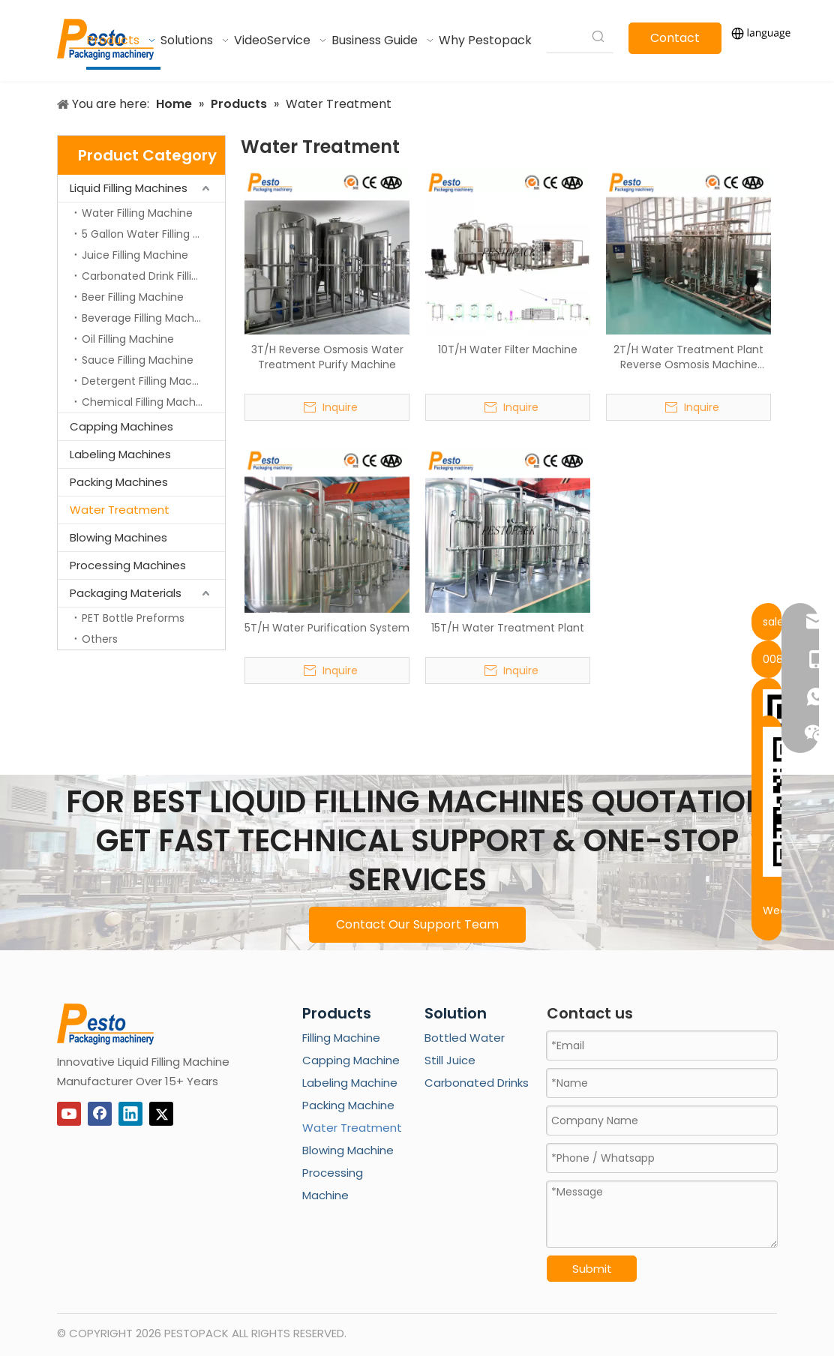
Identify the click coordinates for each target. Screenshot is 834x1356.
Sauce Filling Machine (138, 360)
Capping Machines (121, 426)
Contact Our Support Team (417, 924)
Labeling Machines (120, 454)
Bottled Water (464, 1038)
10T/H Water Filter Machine (508, 349)
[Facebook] (100, 1114)
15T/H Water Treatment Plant (507, 627)
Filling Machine (341, 1038)
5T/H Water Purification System (327, 627)
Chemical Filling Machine (147, 402)
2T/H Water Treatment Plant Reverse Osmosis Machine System (689, 357)
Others (100, 639)
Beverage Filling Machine (146, 318)
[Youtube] (69, 1114)
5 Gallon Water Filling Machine (153, 234)
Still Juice (450, 1060)
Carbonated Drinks (476, 1082)
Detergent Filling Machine (148, 381)
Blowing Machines (118, 537)
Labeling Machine (350, 1082)
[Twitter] (161, 1114)
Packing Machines (119, 482)
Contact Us (675, 41)
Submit (592, 1268)
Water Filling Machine (137, 213)
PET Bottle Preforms (133, 618)
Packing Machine (348, 1105)
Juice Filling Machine (135, 255)
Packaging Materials (126, 593)
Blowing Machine (348, 1150)
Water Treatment (120, 510)
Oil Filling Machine (128, 339)
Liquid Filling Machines (129, 188)
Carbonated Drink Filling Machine (153, 276)
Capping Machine (351, 1060)
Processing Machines (128, 565)
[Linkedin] (130, 1114)
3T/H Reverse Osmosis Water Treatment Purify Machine (327, 357)
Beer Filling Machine (133, 297)
